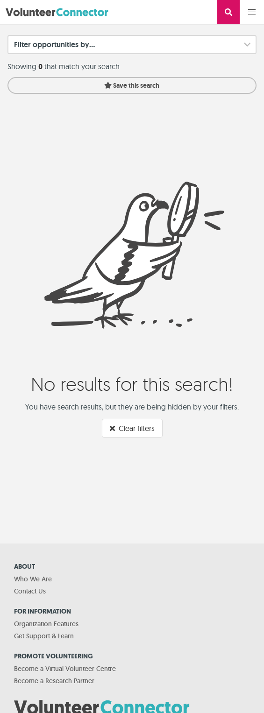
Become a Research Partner (54, 681)
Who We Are (33, 579)
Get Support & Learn (44, 636)
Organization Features (46, 624)
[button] (252, 12)
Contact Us (30, 591)
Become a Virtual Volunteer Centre (65, 668)
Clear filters (132, 428)
